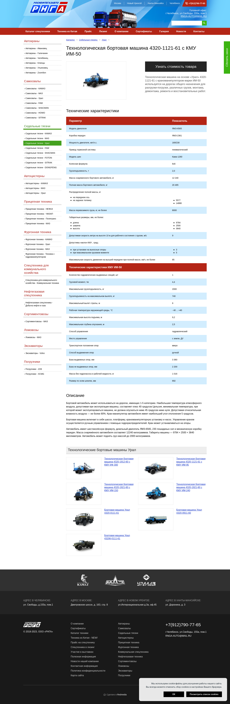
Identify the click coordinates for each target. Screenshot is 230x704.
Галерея (164, 31)
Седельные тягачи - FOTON (39, 158)
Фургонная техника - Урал (38, 244)
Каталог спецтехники (38, 31)
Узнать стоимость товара (175, 67)
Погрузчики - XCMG (35, 374)
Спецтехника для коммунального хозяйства (36, 269)
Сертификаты (144, 31)
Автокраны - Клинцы (35, 63)
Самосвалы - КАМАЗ (35, 88)
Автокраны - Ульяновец (37, 68)
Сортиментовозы (36, 314)
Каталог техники (79, 633)
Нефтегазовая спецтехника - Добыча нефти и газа (39, 304)
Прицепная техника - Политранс (41, 218)
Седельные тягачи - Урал (38, 143)
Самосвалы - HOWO (35, 113)
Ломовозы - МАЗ (33, 337)
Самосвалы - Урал (34, 98)
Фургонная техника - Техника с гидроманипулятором (40, 255)
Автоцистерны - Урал (36, 193)
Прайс (88, 31)
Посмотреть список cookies (204, 694)
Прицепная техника (38, 201)
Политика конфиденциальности (88, 670)
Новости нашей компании (85, 661)
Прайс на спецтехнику (83, 642)
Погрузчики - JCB (34, 369)
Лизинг (103, 31)
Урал (104, 40)
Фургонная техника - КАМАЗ (39, 239)
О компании (121, 31)
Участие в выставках (82, 652)
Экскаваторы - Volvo (35, 353)
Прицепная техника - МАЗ (38, 223)
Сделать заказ (226, 57)
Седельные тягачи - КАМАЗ (39, 133)
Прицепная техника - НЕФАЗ (39, 209)
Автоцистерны (34, 176)
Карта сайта (77, 675)
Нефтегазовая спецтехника (34, 293)
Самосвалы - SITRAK (36, 117)
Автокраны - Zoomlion (36, 72)
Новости (181, 31)
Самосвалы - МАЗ (34, 93)
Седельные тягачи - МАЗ (37, 138)
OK (173, 694)
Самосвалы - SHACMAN (37, 108)
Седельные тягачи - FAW (37, 148)
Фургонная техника (37, 232)
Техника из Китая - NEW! (84, 638)
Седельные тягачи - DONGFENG (41, 167)
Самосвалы (32, 81)
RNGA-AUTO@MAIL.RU (194, 16)
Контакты (198, 31)
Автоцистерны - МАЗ (35, 188)
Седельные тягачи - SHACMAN (40, 153)
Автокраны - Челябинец (37, 58)
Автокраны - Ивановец (36, 48)
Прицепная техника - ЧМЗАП (39, 214)
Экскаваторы (33, 345)
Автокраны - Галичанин (37, 53)
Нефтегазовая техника (130, 656)
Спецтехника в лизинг (83, 647)
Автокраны (31, 41)
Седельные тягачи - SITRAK (39, 162)
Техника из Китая (67, 31)
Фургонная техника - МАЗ (38, 249)
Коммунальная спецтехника (133, 652)
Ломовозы (31, 330)
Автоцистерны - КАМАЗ (37, 183)
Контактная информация (84, 666)
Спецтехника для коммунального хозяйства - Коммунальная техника (42, 281)
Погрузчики (32, 361)
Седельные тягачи (37, 126)
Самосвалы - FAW (34, 103)
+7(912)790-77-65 (197, 3)
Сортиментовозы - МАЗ (37, 321)
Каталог (70, 40)
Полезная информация (83, 656)
